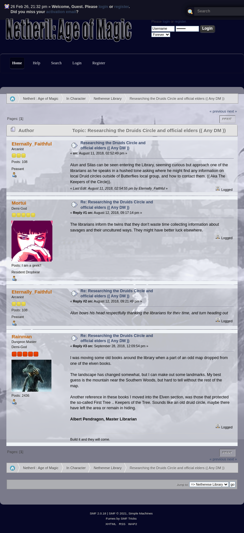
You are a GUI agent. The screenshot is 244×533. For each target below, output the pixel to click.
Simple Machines (140, 513)
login (103, 6)
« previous (218, 111)
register (121, 6)
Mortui (18, 203)
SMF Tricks (129, 518)
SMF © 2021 (118, 513)
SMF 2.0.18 (98, 513)
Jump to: (182, 484)
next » (232, 111)
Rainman (21, 336)
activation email (61, 12)
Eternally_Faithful (31, 143)
